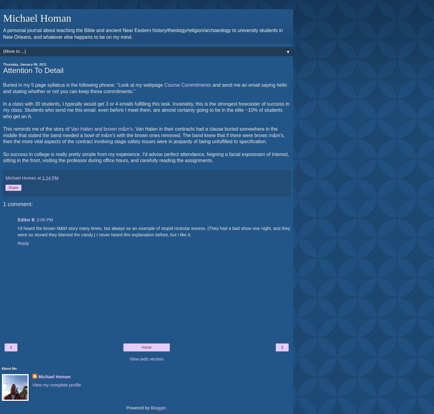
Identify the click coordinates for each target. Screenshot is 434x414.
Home (146, 347)
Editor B (26, 219)
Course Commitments (187, 85)
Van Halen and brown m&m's (102, 129)
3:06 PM (45, 219)
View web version (146, 359)
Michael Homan (37, 18)
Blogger (158, 407)
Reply (23, 243)
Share (13, 188)
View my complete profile (56, 385)
